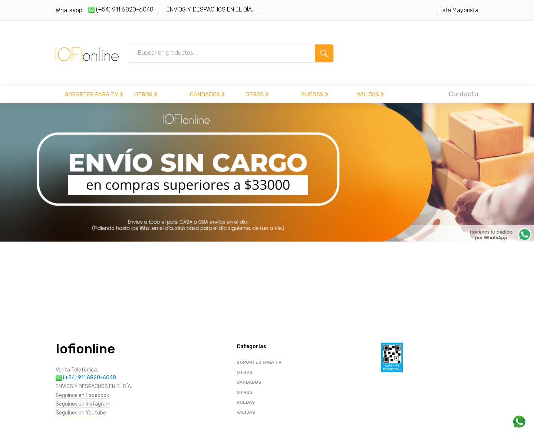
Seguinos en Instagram (83, 404)
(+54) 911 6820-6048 (121, 9)
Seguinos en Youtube (81, 413)
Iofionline (85, 349)
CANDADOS (207, 94)
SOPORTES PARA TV (94, 94)
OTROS (145, 94)
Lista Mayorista (458, 10)
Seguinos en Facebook (82, 395)
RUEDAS (314, 94)
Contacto (463, 94)
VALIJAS (370, 94)
